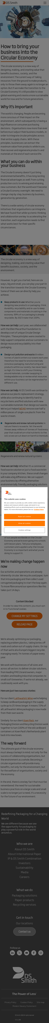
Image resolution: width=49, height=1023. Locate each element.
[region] (24, 511)
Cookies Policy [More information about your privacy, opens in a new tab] (39, 509)
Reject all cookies (24, 516)
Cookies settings (24, 530)
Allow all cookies (24, 523)
